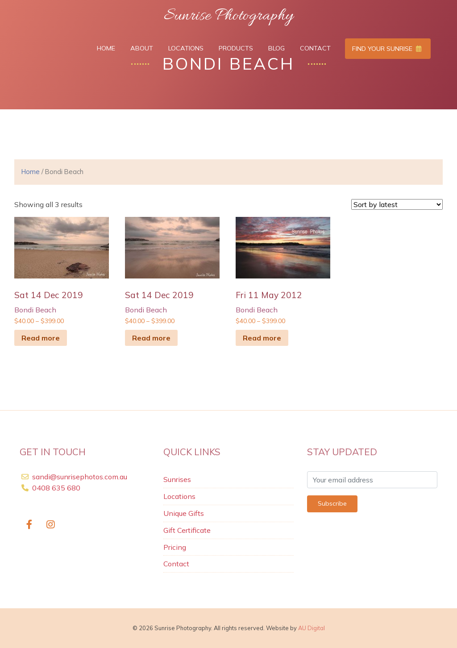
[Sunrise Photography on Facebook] (29, 524)
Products (236, 48)
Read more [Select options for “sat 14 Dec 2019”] (40, 337)
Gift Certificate (187, 530)
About (141, 48)
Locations (186, 48)
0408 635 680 (55, 487)
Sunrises (177, 479)
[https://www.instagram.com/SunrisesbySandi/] (51, 524)
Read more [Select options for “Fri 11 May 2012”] (262, 337)
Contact (315, 48)
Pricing (174, 547)
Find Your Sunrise (387, 49)
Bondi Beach (35, 309)
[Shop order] (397, 204)
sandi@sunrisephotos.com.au (79, 476)
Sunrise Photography (228, 16)
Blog (276, 48)
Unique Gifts (183, 513)
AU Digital (311, 627)
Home (106, 48)
